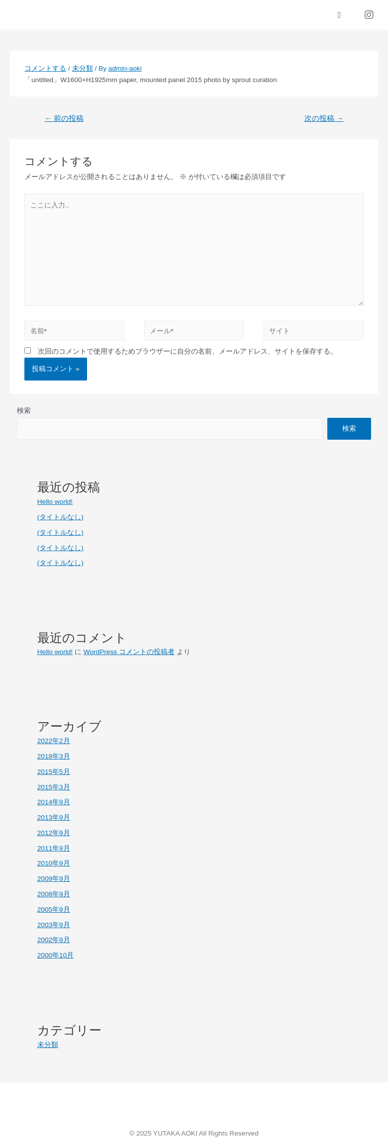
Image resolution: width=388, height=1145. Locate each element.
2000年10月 (55, 955)
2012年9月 (53, 833)
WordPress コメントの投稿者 (129, 652)
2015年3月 (53, 787)
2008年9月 (53, 894)
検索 (24, 410)
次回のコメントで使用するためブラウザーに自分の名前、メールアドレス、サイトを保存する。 (187, 351)
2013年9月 (53, 817)
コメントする (45, 68)
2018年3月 (53, 756)
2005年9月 (53, 909)
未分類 (82, 68)
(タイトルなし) (60, 517)
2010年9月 (53, 863)
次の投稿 (324, 118)
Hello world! (55, 501)
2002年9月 (53, 940)
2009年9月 (53, 878)
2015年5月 (53, 771)
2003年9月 (53, 925)
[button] (339, 15)
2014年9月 (53, 802)
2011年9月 (53, 848)
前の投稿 (64, 118)
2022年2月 (53, 741)
